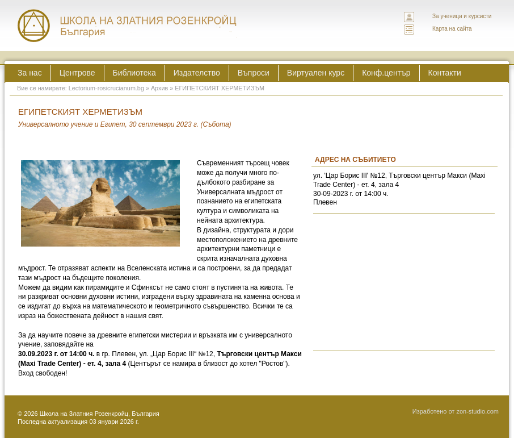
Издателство (197, 72)
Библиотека (134, 72)
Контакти (444, 72)
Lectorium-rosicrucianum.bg (106, 88)
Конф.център (386, 72)
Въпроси (253, 72)
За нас (30, 72)
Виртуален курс (315, 72)
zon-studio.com (477, 411)
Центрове (77, 72)
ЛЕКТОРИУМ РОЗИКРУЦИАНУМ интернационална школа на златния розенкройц (128, 25)
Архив (159, 88)
